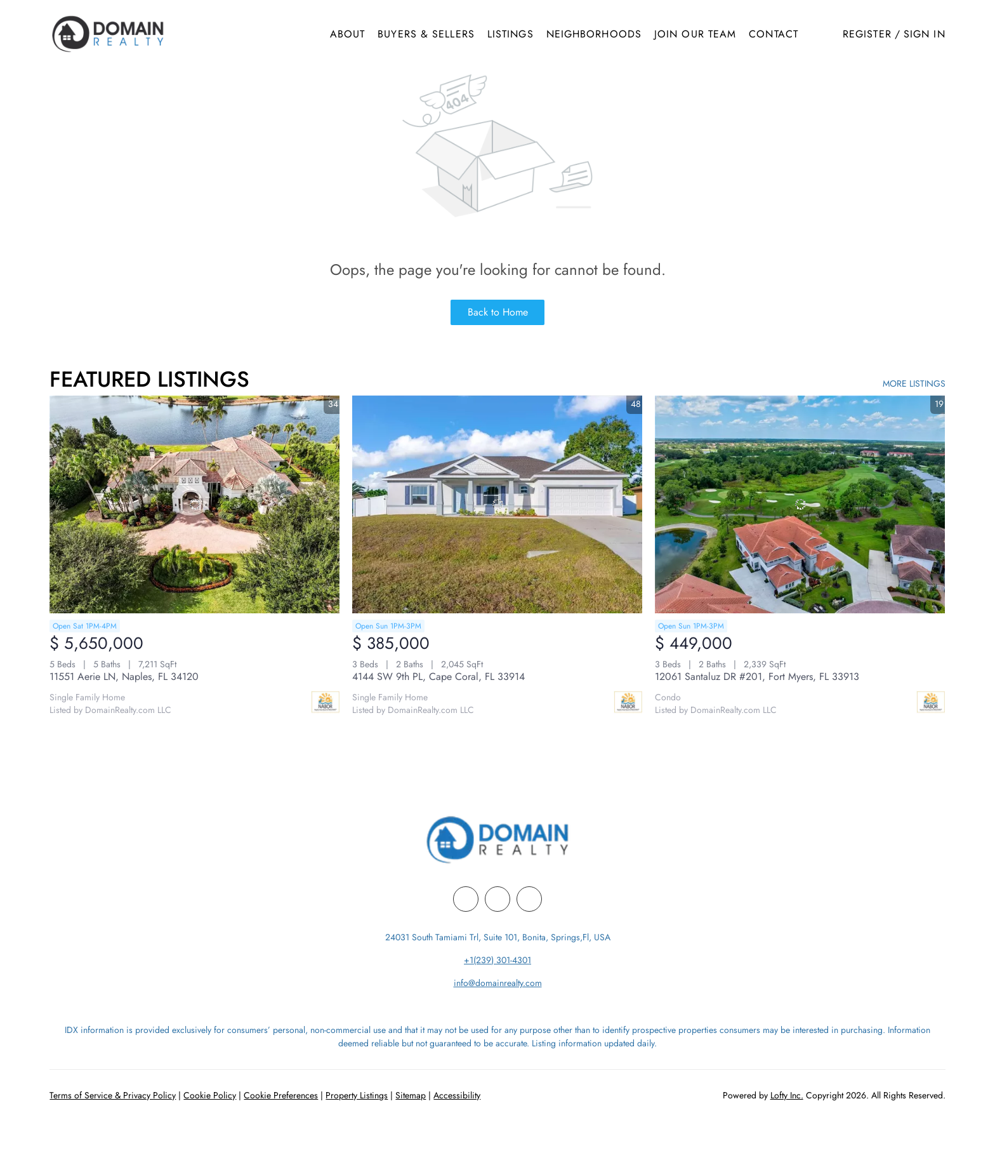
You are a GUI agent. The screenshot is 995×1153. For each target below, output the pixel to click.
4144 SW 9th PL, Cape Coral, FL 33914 (438, 676)
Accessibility (456, 1095)
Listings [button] (510, 34)
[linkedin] (497, 899)
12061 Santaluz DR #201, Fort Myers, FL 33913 (757, 676)
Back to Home (498, 312)
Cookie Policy (209, 1095)
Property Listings (357, 1095)
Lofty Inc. (786, 1095)
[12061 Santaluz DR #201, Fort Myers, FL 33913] (800, 504)
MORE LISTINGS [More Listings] (914, 383)
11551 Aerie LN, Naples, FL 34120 (124, 676)
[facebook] (465, 899)
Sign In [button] (925, 34)
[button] (107, 34)
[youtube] (529, 899)
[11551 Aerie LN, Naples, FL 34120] (194, 504)
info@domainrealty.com (498, 982)
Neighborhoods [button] (594, 34)
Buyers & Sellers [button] (426, 34)
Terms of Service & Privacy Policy (112, 1095)
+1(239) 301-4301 (497, 960)
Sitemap (410, 1095)
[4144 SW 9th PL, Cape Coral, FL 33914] (497, 504)
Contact (773, 34)
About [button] (348, 34)
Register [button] (867, 34)
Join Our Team (695, 34)
